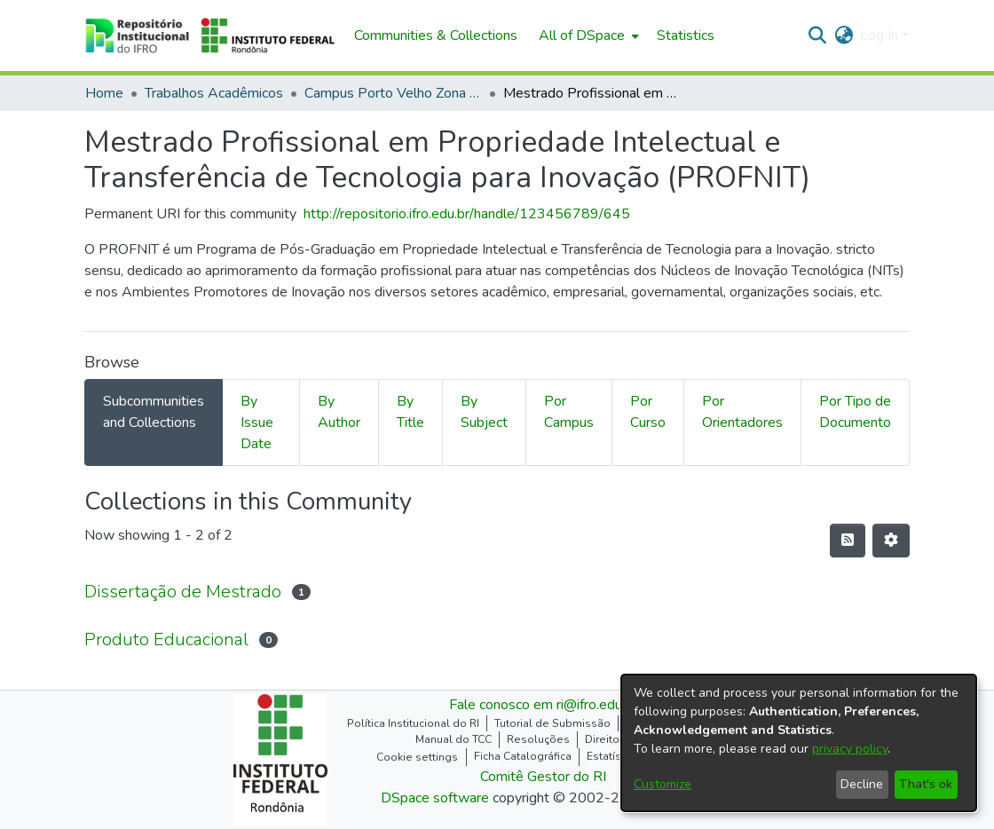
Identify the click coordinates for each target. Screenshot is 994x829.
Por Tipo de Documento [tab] (855, 411)
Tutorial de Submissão (552, 723)
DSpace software (435, 798)
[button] (210, 35)
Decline (861, 784)
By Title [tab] (410, 411)
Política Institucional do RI (413, 723)
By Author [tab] (339, 411)
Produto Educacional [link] (166, 639)
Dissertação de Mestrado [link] (182, 592)
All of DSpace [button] (582, 35)
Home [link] (104, 93)
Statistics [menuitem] (685, 35)
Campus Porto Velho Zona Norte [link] (393, 93)
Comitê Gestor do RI (543, 776)
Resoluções (538, 739)
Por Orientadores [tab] (742, 411)
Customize (662, 784)
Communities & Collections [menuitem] (435, 35)
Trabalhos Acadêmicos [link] (214, 93)
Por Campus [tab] (569, 411)
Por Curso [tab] (648, 411)
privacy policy (850, 748)
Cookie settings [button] (417, 757)
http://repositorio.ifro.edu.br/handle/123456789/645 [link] (467, 214)
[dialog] (798, 743)
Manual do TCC (453, 739)
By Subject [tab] (484, 411)
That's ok (925, 784)
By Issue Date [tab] (257, 422)
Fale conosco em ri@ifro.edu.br (543, 705)
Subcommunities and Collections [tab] (153, 411)
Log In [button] (881, 35)
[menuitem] (587, 35)
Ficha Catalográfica (523, 756)
